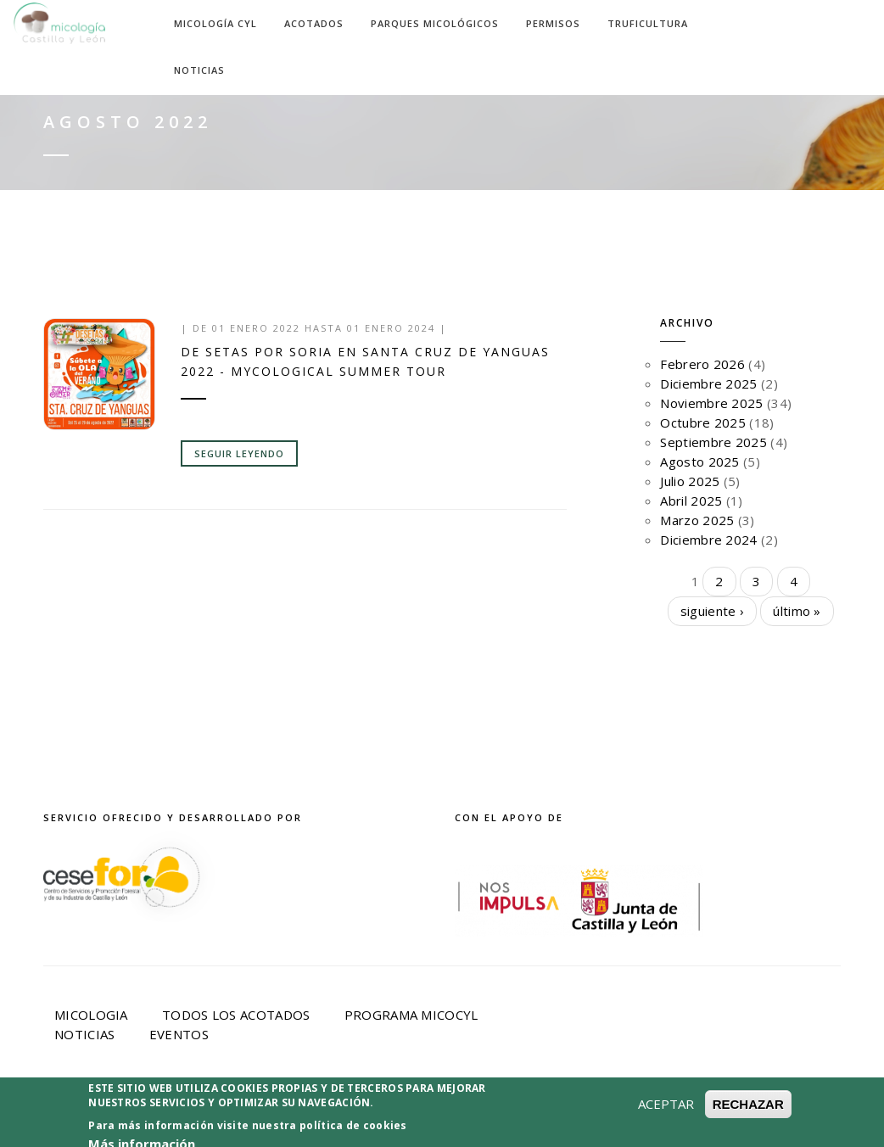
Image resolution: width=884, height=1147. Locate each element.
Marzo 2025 (697, 520)
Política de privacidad (409, 1110)
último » (796, 610)
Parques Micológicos (435, 23)
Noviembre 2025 (711, 402)
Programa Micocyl (411, 1014)
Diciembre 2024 (708, 539)
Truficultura (647, 23)
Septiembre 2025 (713, 442)
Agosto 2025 (699, 461)
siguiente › (712, 610)
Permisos (553, 23)
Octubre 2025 (703, 422)
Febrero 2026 (702, 363)
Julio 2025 (689, 481)
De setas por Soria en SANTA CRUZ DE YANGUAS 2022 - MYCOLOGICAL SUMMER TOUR (365, 361)
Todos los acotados (236, 1014)
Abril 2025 (691, 500)
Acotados (314, 23)
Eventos (179, 1034)
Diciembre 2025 (708, 383)
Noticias (199, 70)
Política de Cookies (590, 1110)
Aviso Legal (261, 1110)
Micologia (91, 1014)
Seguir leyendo (239, 453)
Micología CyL (215, 23)
